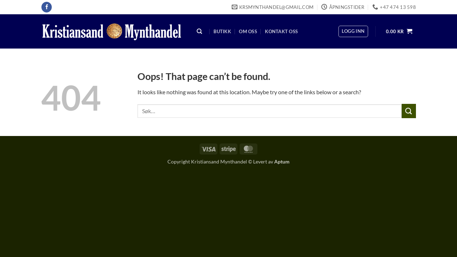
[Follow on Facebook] (46, 7)
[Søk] (199, 31)
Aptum (282, 161)
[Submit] (409, 111)
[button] (353, 31)
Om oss (248, 31)
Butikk (222, 31)
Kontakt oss (281, 31)
